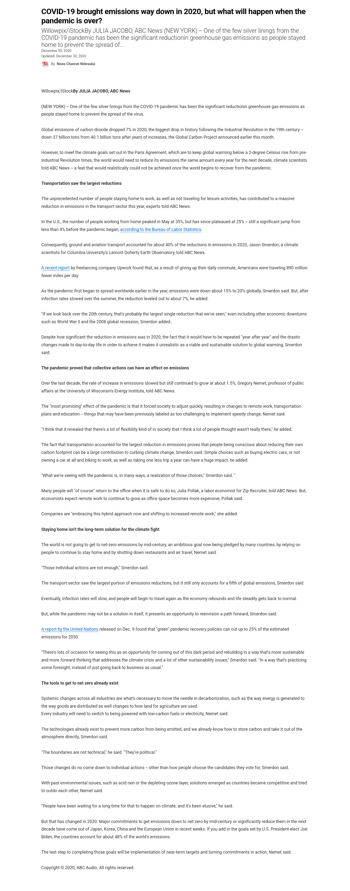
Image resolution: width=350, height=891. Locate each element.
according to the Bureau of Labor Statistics (160, 229)
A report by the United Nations (69, 629)
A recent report (55, 267)
